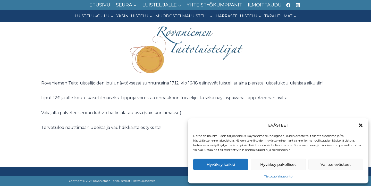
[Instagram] (298, 5)
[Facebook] (288, 5)
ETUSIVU (99, 5)
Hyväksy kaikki (221, 164)
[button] (360, 125)
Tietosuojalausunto (278, 176)
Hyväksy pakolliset (278, 164)
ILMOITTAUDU (265, 5)
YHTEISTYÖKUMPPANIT (214, 5)
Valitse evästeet (336, 164)
